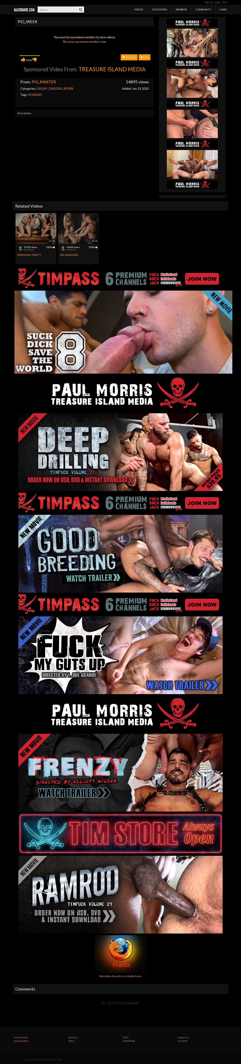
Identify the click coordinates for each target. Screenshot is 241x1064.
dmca (71, 1040)
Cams (223, 9)
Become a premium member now (84, 41)
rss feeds (182, 1040)
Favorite (129, 57)
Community (203, 9)
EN (224, 2)
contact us (183, 1037)
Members (181, 9)
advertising (129, 1040)
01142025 (35, 94)
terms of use (21, 1037)
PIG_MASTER (44, 81)
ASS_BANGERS (69, 254)
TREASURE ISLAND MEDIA (112, 69)
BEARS (68, 88)
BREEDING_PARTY (29, 254)
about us (73, 1037)
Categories (159, 9)
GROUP (42, 88)
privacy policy (21, 1040)
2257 (125, 1037)
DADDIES (55, 88)
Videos (138, 9)
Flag (144, 57)
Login (217, 2)
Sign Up (209, 2)
